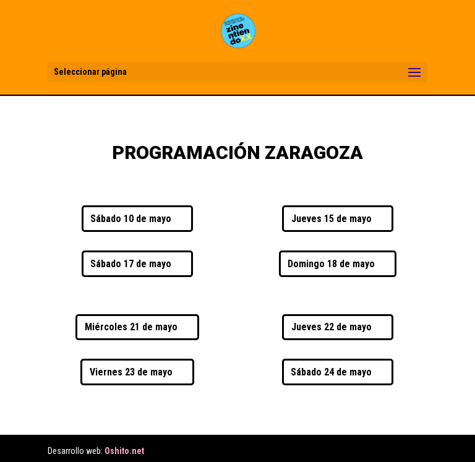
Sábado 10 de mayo (130, 219)
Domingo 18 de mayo (331, 264)
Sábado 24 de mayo (331, 372)
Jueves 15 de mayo (331, 219)
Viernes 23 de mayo (131, 372)
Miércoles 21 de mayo (131, 327)
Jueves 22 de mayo (331, 327)
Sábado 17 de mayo (130, 264)
